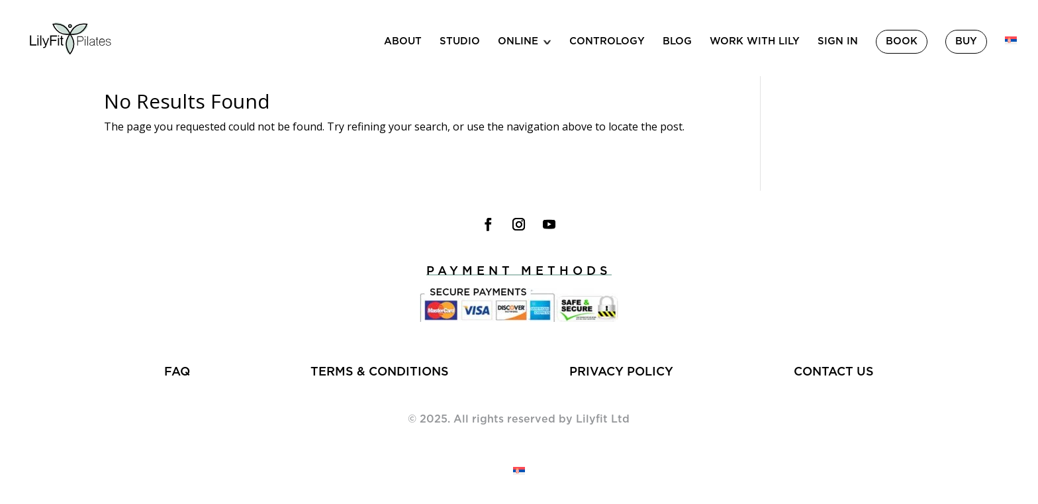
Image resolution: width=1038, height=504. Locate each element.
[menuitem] (1011, 56)
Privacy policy (621, 372)
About (403, 41)
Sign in (838, 41)
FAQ (177, 372)
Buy (966, 41)
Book (902, 41)
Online (518, 41)
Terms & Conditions (379, 372)
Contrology (607, 41)
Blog (677, 41)
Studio (460, 41)
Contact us (834, 372)
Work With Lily (755, 41)
